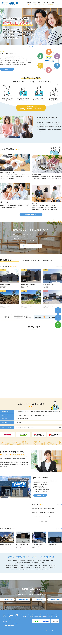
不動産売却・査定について (40, 614)
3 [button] (32, 46)
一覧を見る (58, 266)
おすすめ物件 (38, 616)
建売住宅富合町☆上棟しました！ (7, 544)
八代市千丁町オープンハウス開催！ (44, 516)
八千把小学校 (19, 411)
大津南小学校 (37, 411)
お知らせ (50, 616)
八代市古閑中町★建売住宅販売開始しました (46, 508)
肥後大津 (22, 418)
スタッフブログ (56, 616)
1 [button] (29, 46)
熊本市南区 (18, 415)
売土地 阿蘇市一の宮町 (5, 306)
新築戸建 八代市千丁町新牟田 (49, 284)
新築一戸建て (19, 422)
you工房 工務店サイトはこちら (9, 630)
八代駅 (26, 418)
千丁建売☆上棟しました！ (53, 544)
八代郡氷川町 (24, 415)
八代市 (44, 415)
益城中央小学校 (51, 411)
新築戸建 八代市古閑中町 (5, 284)
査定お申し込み (25, 616)
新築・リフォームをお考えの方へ (28, 614)
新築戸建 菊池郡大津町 (48, 306)
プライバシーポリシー (55, 614)
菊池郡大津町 (31, 415)
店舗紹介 (48, 614)
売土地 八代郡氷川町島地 (26, 306)
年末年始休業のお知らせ (42, 521)
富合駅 (17, 418)
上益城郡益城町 (38, 415)
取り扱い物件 (44, 616)
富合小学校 (31, 411)
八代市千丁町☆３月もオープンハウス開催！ (46, 512)
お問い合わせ (32, 616)
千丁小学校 (25, 411)
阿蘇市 (48, 415)
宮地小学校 (58, 411)
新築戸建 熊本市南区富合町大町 (28, 284)
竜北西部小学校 (44, 411)
